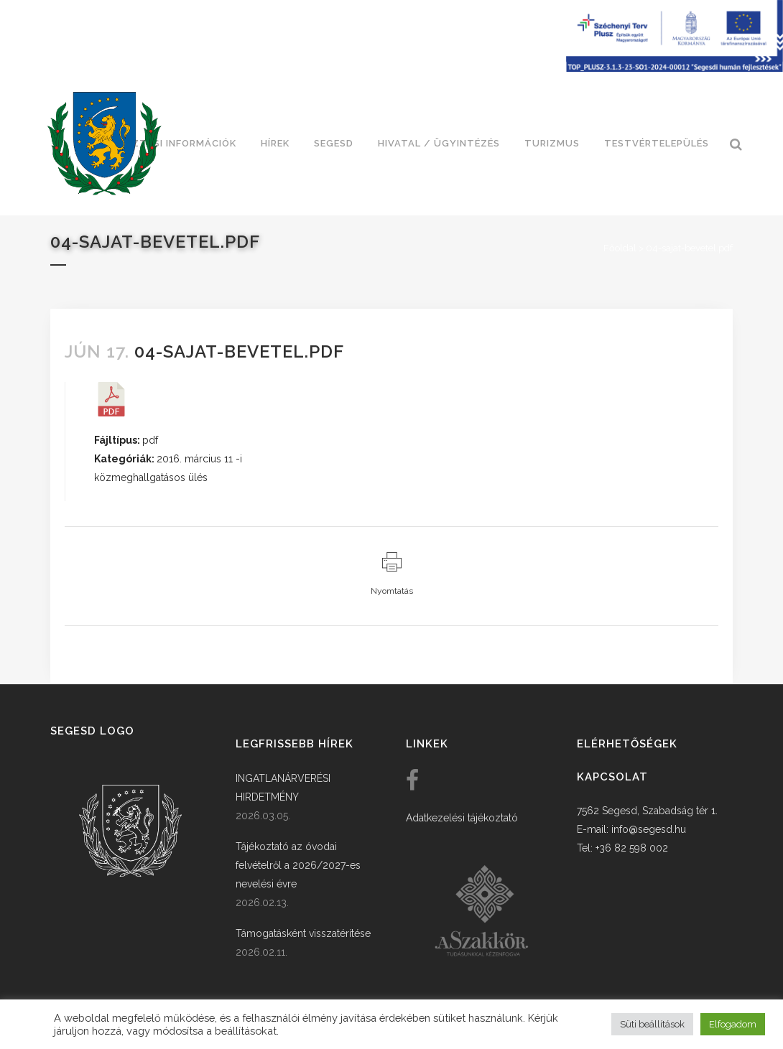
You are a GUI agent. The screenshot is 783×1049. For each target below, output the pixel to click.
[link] (104, 143)
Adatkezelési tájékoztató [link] (462, 818)
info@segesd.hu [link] (648, 829)
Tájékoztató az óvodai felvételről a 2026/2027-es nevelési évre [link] (298, 865)
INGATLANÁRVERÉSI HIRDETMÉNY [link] (283, 788)
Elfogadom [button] (732, 1024)
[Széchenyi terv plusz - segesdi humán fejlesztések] (674, 68)
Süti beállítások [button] (652, 1024)
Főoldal (619, 248)
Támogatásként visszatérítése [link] (303, 933)
